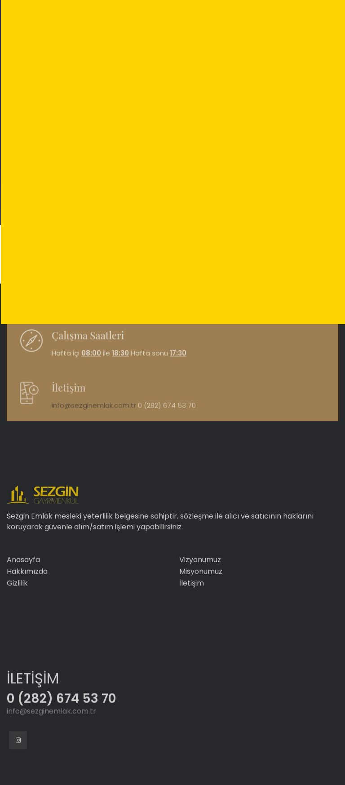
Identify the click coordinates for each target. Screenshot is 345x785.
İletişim (191, 609)
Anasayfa (23, 585)
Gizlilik (17, 609)
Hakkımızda (27, 597)
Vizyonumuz (200, 585)
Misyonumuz (200, 597)
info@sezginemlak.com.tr (94, 420)
